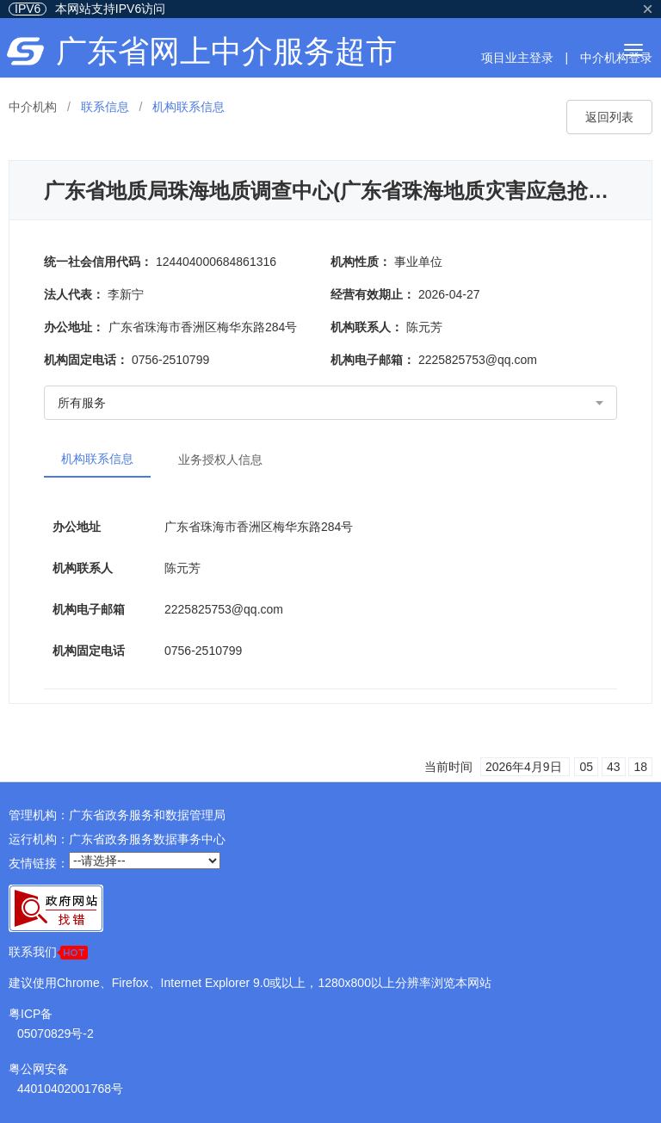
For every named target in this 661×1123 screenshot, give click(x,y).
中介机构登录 (616, 58)
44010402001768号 (70, 1088)
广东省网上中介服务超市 (226, 51)
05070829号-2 (55, 1033)
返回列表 (609, 117)
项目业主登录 (517, 58)
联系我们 (48, 952)
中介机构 (33, 107)
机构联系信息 (97, 459)
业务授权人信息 (220, 459)
